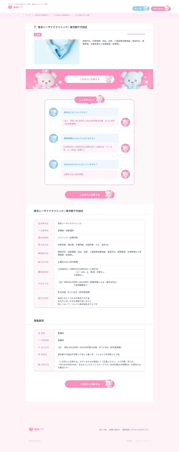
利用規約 (129, 441)
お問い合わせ (114, 429)
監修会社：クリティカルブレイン (136, 429)
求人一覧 (102, 429)
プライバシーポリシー (142, 441)
